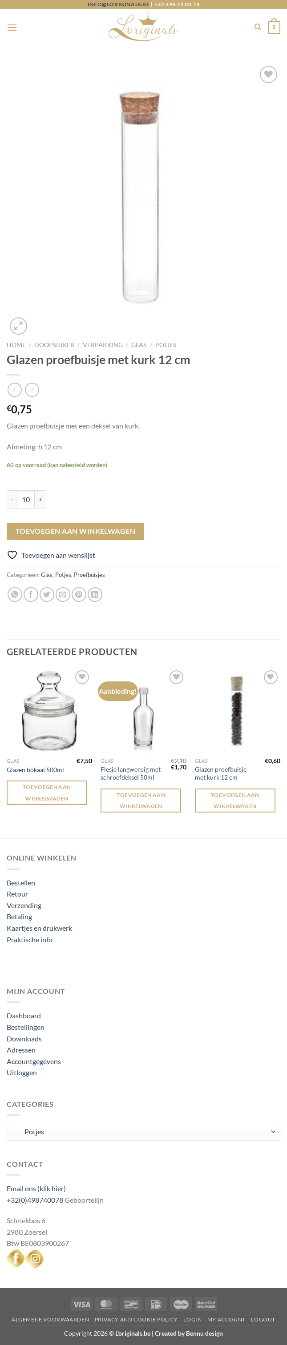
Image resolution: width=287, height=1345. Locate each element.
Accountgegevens (34, 1061)
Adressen (21, 1049)
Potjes (165, 344)
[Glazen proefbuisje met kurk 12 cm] (237, 710)
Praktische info (30, 939)
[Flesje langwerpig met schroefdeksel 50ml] (143, 710)
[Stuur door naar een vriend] (63, 594)
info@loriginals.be (119, 4)
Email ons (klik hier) (36, 1188)
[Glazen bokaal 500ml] (49, 710)
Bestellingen (25, 1027)
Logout (263, 1319)
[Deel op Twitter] (47, 594)
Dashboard (24, 1015)
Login (192, 1319)
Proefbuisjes (89, 574)
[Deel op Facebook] (31, 594)
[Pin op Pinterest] (79, 594)
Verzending (24, 905)
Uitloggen (22, 1072)
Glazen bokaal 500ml (35, 769)
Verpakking (103, 344)
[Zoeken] (258, 27)
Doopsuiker (54, 344)
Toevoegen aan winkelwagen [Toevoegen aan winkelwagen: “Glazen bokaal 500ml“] (47, 792)
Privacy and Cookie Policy (136, 1319)
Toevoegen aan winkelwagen (76, 531)
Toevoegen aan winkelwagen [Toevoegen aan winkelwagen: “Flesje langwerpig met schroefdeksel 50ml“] (141, 800)
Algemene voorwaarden (50, 1319)
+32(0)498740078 (35, 1200)
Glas (138, 344)
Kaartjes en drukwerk (39, 928)
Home (16, 344)
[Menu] (12, 27)
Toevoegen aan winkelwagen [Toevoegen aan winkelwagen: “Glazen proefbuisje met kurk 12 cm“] (235, 800)
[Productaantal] (26, 499)
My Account (226, 1319)
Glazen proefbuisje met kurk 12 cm (221, 773)
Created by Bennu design (188, 1333)
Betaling (19, 916)
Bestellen (21, 882)
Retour (17, 893)
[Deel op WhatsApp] (15, 594)
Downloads (24, 1038)
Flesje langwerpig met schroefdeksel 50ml (131, 773)
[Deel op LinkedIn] (95, 594)
